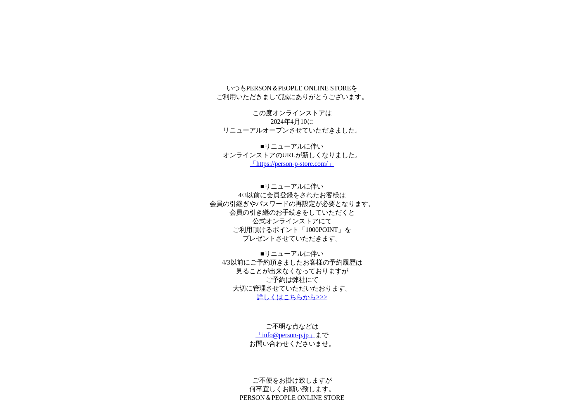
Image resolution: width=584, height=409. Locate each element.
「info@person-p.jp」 (285, 334)
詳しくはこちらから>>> (292, 296)
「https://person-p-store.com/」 (292, 163)
